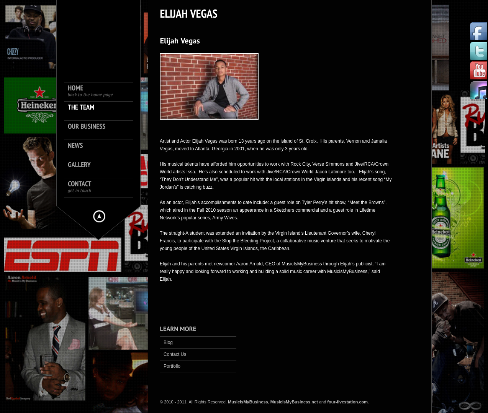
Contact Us (175, 354)
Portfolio (172, 366)
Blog (168, 342)
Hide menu (99, 216)
